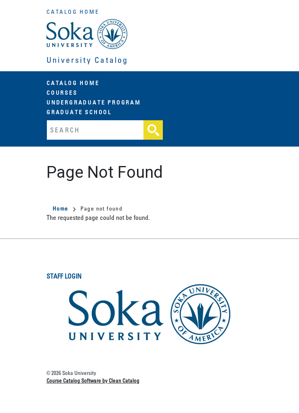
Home (64, 208)
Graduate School (79, 112)
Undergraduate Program (93, 102)
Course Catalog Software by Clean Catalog (92, 380)
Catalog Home (72, 11)
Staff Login (64, 276)
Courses (62, 92)
